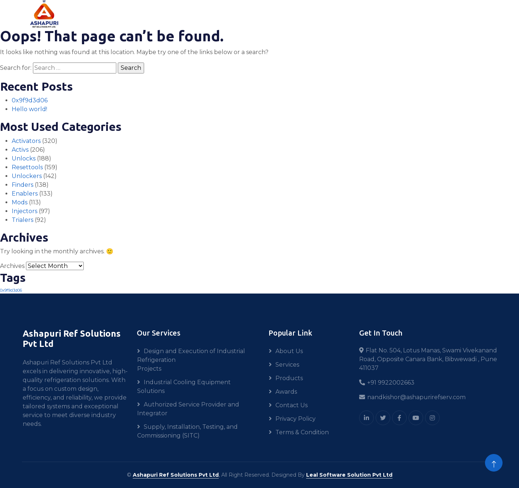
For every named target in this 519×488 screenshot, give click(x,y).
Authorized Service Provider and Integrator (188, 409)
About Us (289, 351)
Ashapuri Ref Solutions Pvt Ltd (176, 475)
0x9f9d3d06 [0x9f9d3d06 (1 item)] (11, 290)
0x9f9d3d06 (30, 100)
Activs (20, 149)
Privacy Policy (295, 418)
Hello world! (29, 109)
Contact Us (291, 405)
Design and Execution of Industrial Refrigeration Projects (191, 360)
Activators (26, 140)
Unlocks (23, 158)
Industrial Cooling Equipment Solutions (184, 386)
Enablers (25, 193)
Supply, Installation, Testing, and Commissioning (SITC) (187, 431)
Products (289, 378)
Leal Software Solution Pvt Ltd (349, 475)
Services (287, 364)
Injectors (24, 211)
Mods (19, 202)
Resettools (27, 167)
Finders (22, 184)
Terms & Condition (302, 432)
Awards (286, 391)
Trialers (22, 219)
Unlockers (27, 176)
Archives (12, 265)
